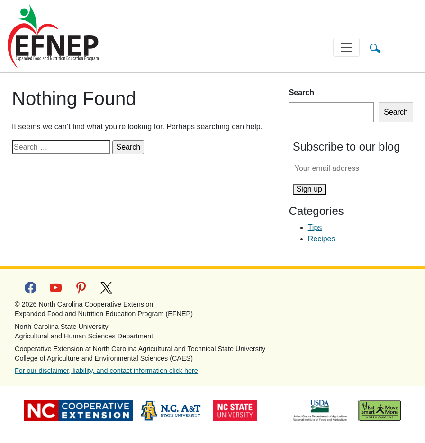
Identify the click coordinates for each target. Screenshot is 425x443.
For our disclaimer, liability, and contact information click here (106, 370)
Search (301, 93)
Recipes (321, 239)
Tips (315, 227)
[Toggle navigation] (346, 47)
